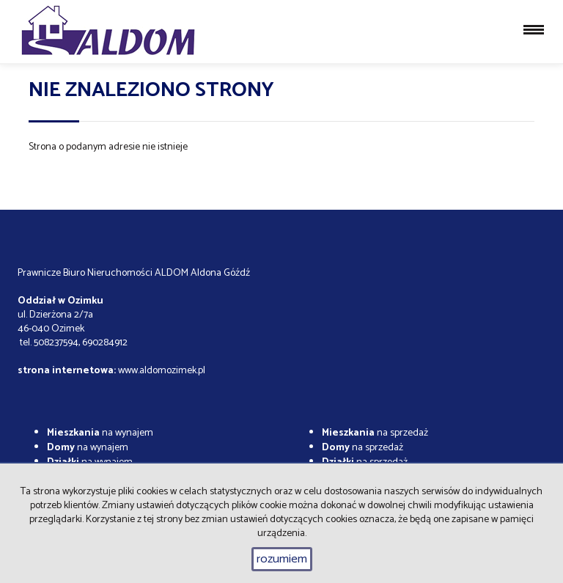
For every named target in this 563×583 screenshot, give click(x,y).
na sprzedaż (375, 433)
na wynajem (100, 433)
